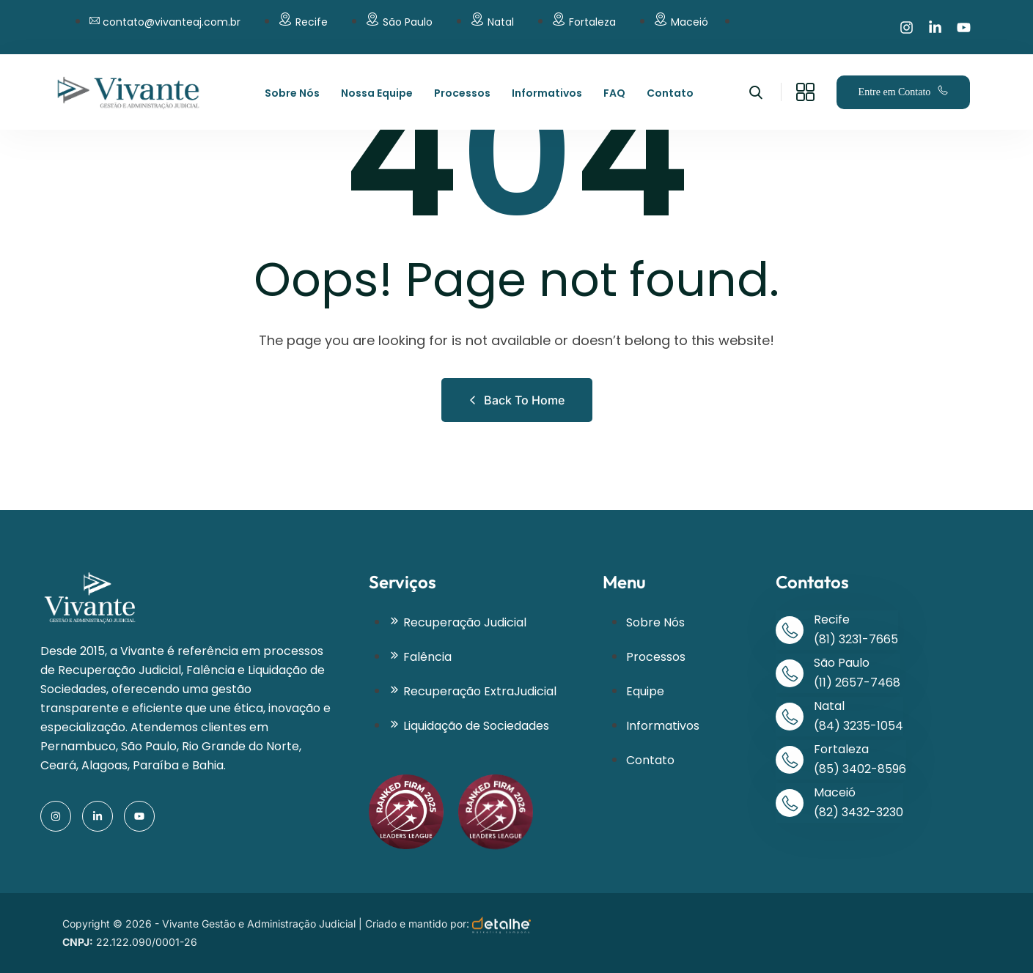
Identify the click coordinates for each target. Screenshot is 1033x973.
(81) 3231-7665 (856, 639)
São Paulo (408, 22)
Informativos (547, 93)
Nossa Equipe (377, 93)
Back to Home (517, 400)
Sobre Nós (292, 93)
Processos (462, 93)
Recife (311, 22)
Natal (501, 22)
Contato (670, 93)
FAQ (614, 93)
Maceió (689, 22)
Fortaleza (592, 22)
